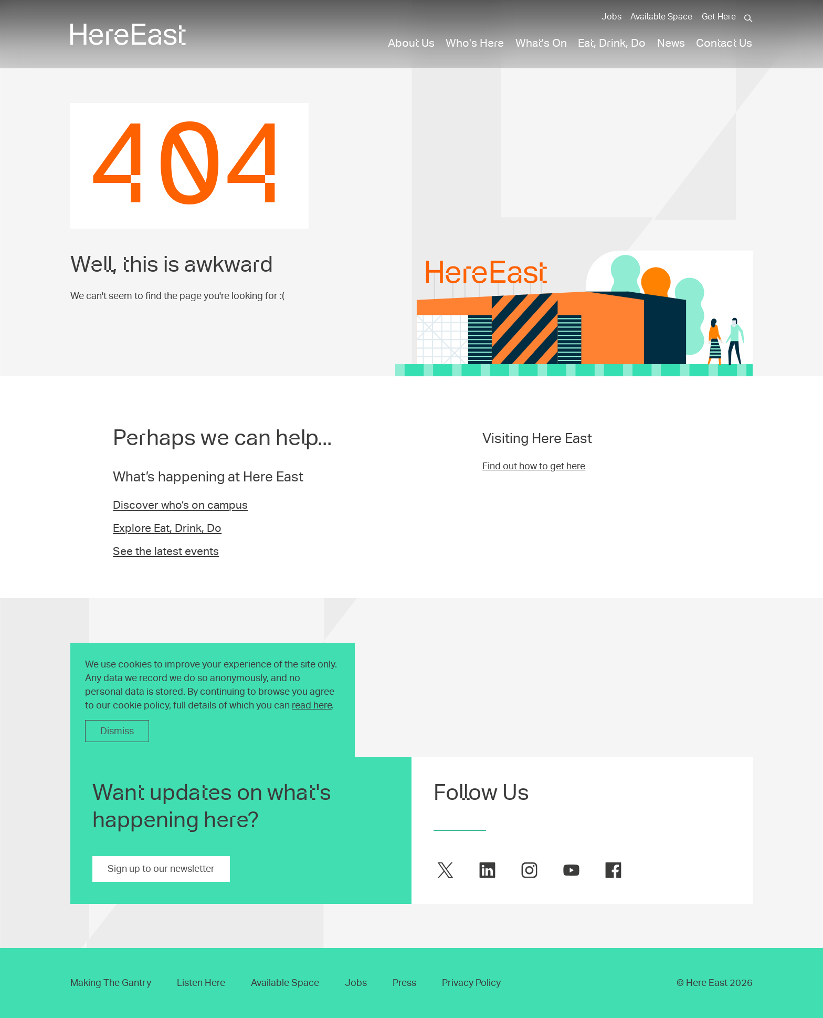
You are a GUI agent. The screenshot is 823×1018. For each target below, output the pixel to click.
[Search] (748, 18)
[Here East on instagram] (529, 870)
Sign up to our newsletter (161, 869)
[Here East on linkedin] (487, 870)
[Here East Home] (128, 34)
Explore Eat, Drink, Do (167, 528)
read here (312, 705)
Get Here (719, 17)
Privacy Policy (471, 983)
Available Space (661, 17)
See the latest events (166, 551)
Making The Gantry (110, 983)
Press (404, 983)
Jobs (611, 17)
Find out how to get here (533, 466)
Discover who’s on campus (180, 505)
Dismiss (117, 731)
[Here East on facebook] (613, 870)
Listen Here (201, 983)
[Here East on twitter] (445, 870)
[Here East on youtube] (571, 870)
